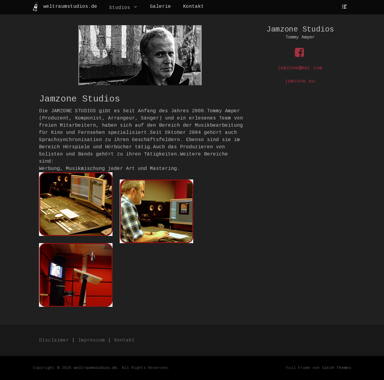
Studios (119, 8)
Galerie (160, 6)
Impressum (91, 340)
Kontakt (193, 6)
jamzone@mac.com (300, 68)
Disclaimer (54, 340)
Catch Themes (336, 368)
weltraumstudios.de (70, 6)
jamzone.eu (300, 81)
